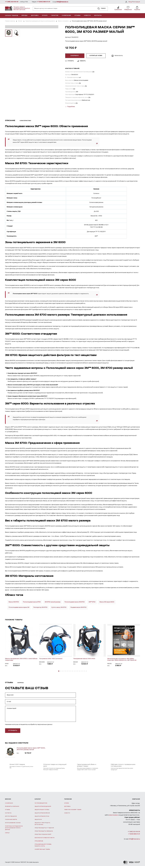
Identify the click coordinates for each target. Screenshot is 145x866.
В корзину (75, 55)
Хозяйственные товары (42, 848)
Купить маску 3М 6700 (58, 607)
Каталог (20, 21)
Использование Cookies (12, 822)
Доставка (35, 15)
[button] (58, 670)
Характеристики (25, 120)
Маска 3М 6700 (14, 601)
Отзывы (78, 15)
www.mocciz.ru (113, 814)
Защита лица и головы (42, 809)
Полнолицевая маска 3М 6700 (74, 601)
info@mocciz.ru (62, 2)
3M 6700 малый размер (52, 601)
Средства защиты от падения (44, 827)
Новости (87, 15)
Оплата (45, 15)
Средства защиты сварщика (44, 830)
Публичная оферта (11, 819)
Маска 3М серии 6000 (106, 601)
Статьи (7, 832)
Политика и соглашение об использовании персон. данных (14, 827)
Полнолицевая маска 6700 (32, 601)
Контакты (98, 15)
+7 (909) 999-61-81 (43, 1)
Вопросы (21, 682)
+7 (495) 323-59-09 (11, 1)
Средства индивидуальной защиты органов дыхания (40, 21)
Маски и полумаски (63, 21)
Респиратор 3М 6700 (40, 607)
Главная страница (10, 21)
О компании (66, 15)
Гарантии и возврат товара (72, 809)
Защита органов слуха (42, 815)
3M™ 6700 (92, 601)
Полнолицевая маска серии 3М (19, 607)
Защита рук (38, 819)
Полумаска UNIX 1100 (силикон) (50, 658)
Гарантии (54, 15)
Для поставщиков (11, 815)
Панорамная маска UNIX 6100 (84, 658)
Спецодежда (39, 840)
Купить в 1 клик (96, 55)
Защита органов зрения (42, 812)
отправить (12, 730)
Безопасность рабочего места (44, 837)
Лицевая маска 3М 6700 (78, 607)
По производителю (41, 802)
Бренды (24, 15)
